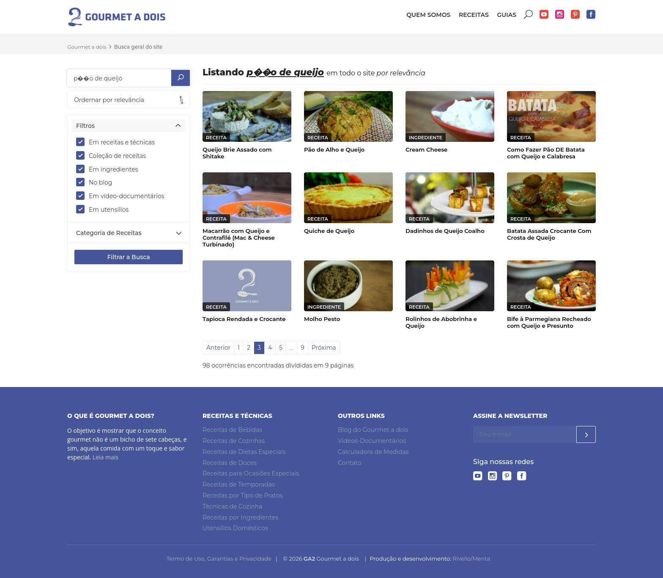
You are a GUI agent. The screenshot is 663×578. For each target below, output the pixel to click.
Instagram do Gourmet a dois (559, 14)
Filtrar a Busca (128, 257)
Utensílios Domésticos (235, 528)
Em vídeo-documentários (123, 195)
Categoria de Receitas (108, 233)
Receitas (474, 15)
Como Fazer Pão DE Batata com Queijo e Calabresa (546, 153)
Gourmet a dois (87, 47)
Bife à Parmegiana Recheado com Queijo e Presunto (549, 322)
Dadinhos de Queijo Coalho (445, 230)
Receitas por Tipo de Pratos (243, 495)
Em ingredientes (110, 169)
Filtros (85, 126)
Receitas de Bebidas (232, 430)
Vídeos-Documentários (372, 441)
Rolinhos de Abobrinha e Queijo (441, 322)
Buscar (528, 14)
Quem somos (428, 15)
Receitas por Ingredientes (240, 517)
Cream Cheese (426, 149)
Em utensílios (105, 209)
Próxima (324, 347)
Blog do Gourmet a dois (373, 430)
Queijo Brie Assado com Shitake (237, 153)
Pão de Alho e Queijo (334, 149)
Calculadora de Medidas (373, 452)
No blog (97, 182)
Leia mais (105, 457)
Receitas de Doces (230, 463)
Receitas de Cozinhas (234, 441)
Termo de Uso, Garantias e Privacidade (219, 558)
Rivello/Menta (471, 558)
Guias (506, 15)
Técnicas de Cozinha (232, 506)
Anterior (218, 347)
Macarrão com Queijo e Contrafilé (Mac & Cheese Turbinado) (239, 237)
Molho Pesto (322, 318)
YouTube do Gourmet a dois (544, 14)
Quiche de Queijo (329, 230)
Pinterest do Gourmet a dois (575, 14)
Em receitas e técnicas (118, 142)
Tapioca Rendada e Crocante (244, 318)
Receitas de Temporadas (239, 484)
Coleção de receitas (113, 155)
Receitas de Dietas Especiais (244, 452)
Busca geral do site (138, 47)
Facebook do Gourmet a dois (591, 14)
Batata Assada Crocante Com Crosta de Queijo (549, 234)
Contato (350, 463)
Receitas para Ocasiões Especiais (251, 473)
